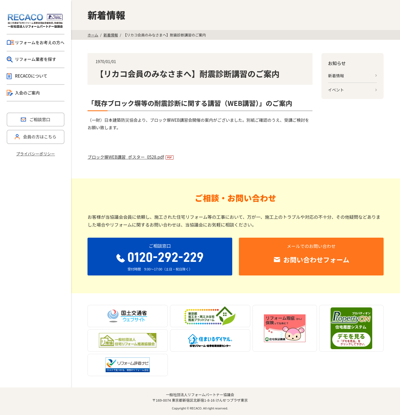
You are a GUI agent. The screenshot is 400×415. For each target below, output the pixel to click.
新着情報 (111, 35)
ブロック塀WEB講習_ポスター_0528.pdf (126, 157)
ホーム (93, 35)
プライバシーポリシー (35, 153)
